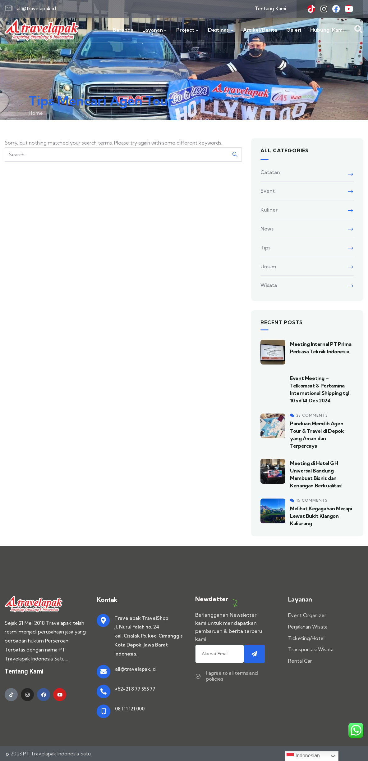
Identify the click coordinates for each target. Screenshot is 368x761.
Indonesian (303, 756)
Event (267, 191)
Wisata (268, 285)
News (267, 229)
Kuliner (269, 210)
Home (36, 113)
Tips (265, 247)
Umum (268, 266)
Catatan (270, 172)
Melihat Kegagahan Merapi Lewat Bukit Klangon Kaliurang (321, 515)
